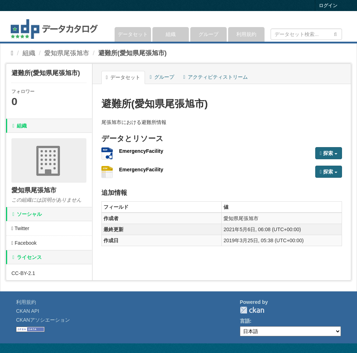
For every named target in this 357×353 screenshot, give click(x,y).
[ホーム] (12, 53)
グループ (208, 34)
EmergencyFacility (141, 151)
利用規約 (246, 34)
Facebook (24, 243)
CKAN (252, 310)
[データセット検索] (306, 34)
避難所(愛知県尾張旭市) (132, 53)
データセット (133, 34)
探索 (328, 153)
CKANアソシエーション (43, 320)
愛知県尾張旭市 (66, 53)
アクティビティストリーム (215, 77)
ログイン (328, 5)
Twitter (20, 228)
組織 (171, 34)
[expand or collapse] (341, 26)
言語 (245, 321)
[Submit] (335, 34)
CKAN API (27, 311)
